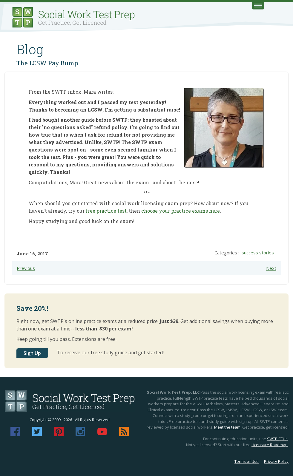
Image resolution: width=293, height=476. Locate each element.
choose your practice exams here (180, 211)
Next (271, 268)
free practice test (106, 211)
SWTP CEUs (277, 438)
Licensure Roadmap (269, 444)
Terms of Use (246, 461)
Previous (26, 268)
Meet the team (227, 427)
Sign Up (32, 353)
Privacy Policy (276, 461)
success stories (258, 253)
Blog (30, 49)
